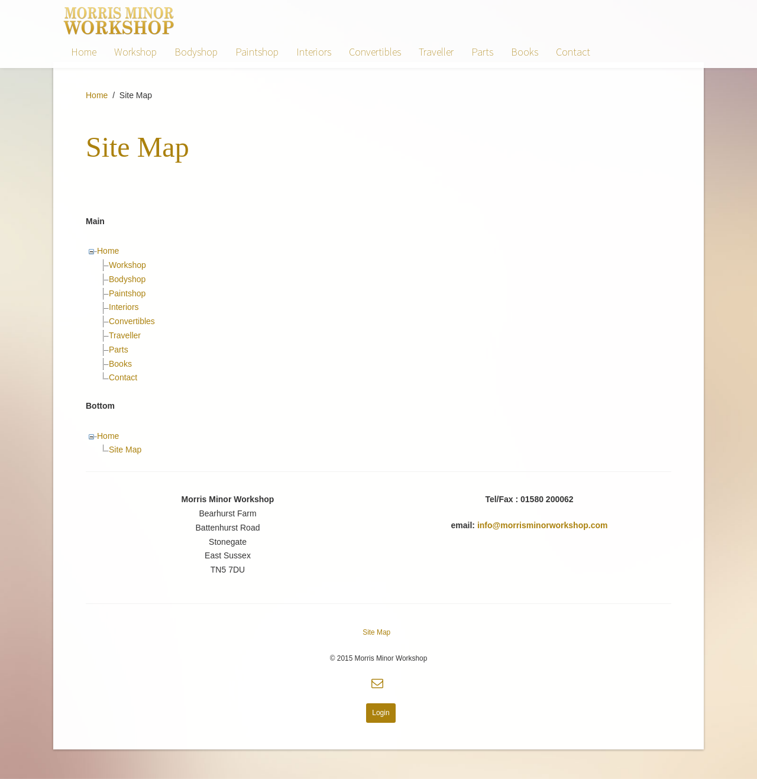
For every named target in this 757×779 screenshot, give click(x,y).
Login (380, 713)
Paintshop (257, 52)
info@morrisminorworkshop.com (542, 525)
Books (524, 52)
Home (83, 52)
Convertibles (375, 52)
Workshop (135, 52)
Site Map (125, 449)
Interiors (313, 52)
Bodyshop (196, 52)
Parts (482, 52)
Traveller (436, 52)
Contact (573, 52)
